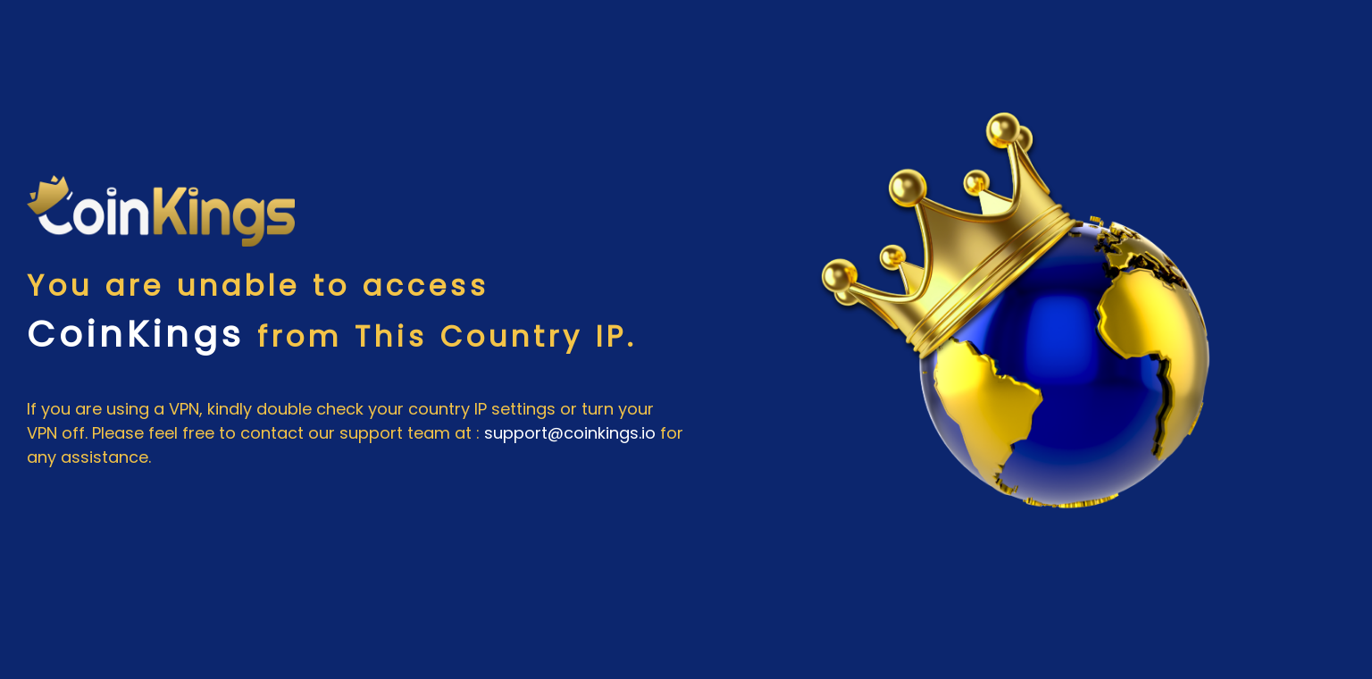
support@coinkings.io (570, 433)
